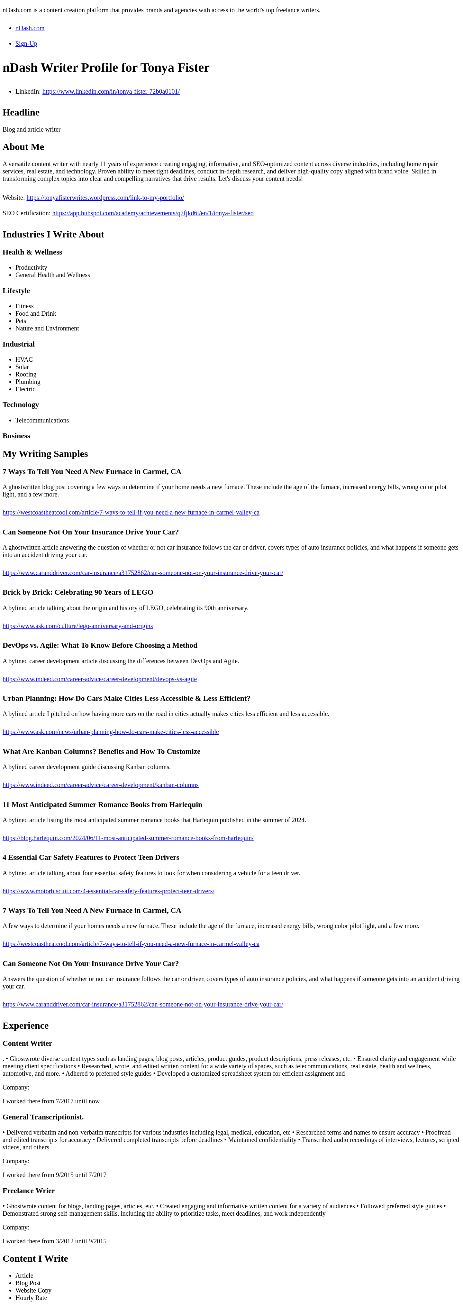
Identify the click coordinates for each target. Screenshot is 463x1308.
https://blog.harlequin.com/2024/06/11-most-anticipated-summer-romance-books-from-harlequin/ (128, 837)
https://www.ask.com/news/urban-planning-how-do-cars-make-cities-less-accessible (111, 731)
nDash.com (30, 28)
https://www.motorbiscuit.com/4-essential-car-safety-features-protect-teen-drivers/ (108, 891)
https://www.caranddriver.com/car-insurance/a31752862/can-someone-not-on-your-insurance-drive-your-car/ (143, 572)
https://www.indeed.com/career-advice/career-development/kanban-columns (101, 784)
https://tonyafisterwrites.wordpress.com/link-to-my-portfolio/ (105, 197)
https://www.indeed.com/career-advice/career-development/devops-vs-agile (100, 678)
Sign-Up (26, 43)
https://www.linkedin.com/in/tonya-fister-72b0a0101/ (111, 91)
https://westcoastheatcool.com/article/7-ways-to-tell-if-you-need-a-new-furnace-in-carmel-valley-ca (131, 512)
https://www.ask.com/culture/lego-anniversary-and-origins (78, 625)
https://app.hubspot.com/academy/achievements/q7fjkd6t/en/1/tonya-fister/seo (153, 213)
